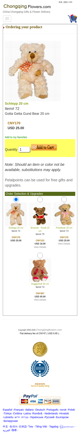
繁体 (66, 2)
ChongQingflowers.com (49, 329)
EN (71, 2)
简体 (60, 2)
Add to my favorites (16, 137)
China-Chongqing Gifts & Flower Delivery (26, 11)
